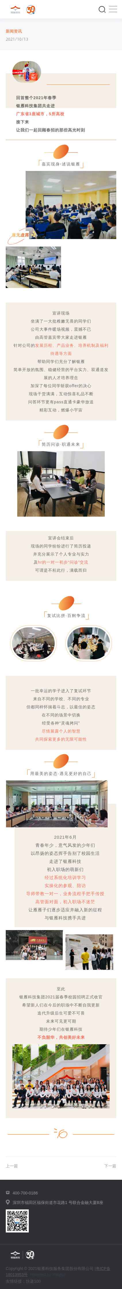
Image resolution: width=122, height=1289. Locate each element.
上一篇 (12, 1166)
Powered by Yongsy (47, 1274)
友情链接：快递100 (23, 1281)
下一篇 (110, 1166)
